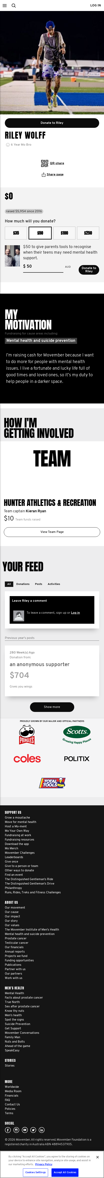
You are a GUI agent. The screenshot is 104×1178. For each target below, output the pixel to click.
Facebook (8, 1130)
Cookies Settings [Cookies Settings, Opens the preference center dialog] (35, 1172)
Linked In (42, 1130)
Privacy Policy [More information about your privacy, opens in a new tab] (43, 1164)
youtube (25, 1130)
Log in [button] (95, 5)
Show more (52, 707)
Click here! (16, 1130)
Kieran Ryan (36, 511)
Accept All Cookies (65, 1172)
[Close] (97, 1157)
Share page (53, 174)
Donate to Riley (89, 270)
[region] (52, 1164)
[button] (4, 5)
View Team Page (52, 532)
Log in (75, 613)
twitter (33, 1130)
